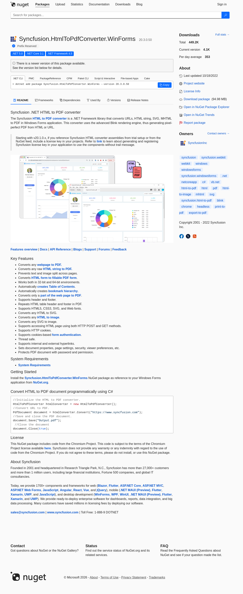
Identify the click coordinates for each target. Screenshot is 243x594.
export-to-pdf (197, 212)
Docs (43, 249)
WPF (114, 494)
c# (204, 182)
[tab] (42, 4)
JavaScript (50, 490)
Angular (65, 490)
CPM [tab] (69, 78)
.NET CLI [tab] (18, 78)
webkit (186, 163)
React (77, 490)
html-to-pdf (189, 188)
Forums (104, 249)
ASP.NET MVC (153, 485)
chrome (187, 206)
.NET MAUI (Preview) (135, 490)
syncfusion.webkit (214, 157)
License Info (192, 91)
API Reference (60, 249)
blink (220, 200)
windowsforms (191, 169)
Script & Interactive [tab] (104, 78)
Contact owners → (218, 133)
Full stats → (222, 34)
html (204, 188)
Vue (86, 490)
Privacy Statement (133, 577)
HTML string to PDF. (57, 269)
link (99, 141)
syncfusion (189, 157)
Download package (197, 99)
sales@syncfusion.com (28, 512)
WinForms (102, 494)
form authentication (66, 334)
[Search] (225, 15)
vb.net (215, 182)
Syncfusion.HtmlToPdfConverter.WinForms (56, 378)
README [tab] (20, 100)
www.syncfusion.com (63, 512)
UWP (28, 494)
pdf (215, 188)
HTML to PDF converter (50, 118)
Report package (195, 122)
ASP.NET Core (130, 485)
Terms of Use (109, 577)
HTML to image (48, 317)
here (47, 448)
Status (91, 546)
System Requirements (34, 365)
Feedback (119, 249)
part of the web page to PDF (61, 295)
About (94, 577)
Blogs (77, 249)
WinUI (124, 494)
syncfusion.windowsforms (199, 176)
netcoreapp (189, 182)
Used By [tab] (93, 100)
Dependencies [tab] (70, 100)
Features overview (24, 249)
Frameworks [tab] (44, 100)
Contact (18, 546)
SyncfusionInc (197, 143)
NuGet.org (40, 382)
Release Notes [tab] (137, 100)
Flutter (114, 485)
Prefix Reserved (26, 46)
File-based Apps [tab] (130, 78)
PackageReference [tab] (50, 78)
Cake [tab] (147, 78)
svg (212, 194)
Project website (194, 83)
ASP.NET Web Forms (26, 490)
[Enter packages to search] (116, 15)
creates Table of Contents (56, 286)
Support (90, 249)
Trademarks (157, 577)
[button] (165, 85)
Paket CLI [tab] (83, 78)
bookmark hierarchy (63, 291)
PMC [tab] (31, 78)
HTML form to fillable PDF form (53, 277)
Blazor (102, 485)
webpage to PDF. (49, 264)
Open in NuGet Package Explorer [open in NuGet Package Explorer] (206, 107)
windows (201, 163)
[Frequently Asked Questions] (164, 546)
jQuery (101, 490)
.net (224, 176)
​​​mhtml (200, 194)
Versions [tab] (114, 100)
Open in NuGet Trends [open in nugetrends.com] (199, 114)
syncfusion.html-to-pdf (197, 200)
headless (203, 206)
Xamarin (17, 494)
